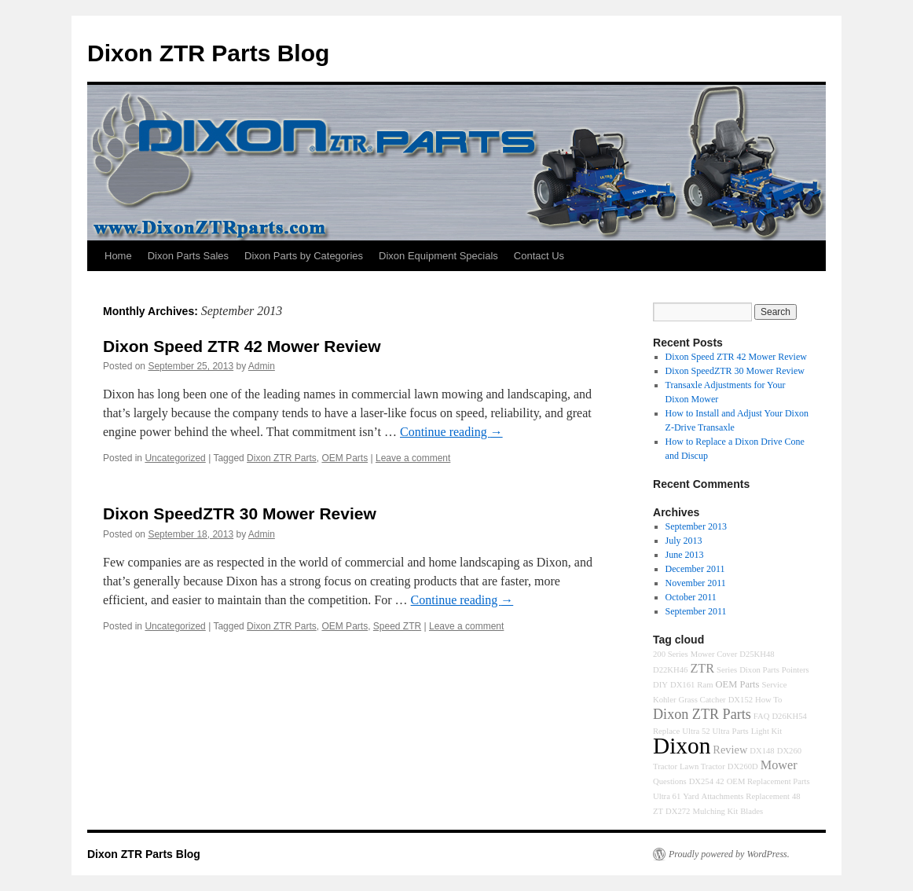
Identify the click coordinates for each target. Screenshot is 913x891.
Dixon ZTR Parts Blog (208, 53)
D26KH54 (789, 716)
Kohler (664, 699)
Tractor (665, 766)
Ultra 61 (666, 796)
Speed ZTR (397, 626)
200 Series (670, 654)
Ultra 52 (696, 731)
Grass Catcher (702, 699)
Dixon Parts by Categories (303, 256)
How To (768, 699)
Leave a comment (413, 458)
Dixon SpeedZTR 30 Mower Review (239, 513)
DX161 (682, 684)
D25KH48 (756, 654)
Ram (705, 684)
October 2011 (691, 597)
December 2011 (695, 568)
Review (730, 749)
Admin (261, 366)
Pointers (795, 670)
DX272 (678, 811)
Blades (751, 811)
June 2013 (685, 554)
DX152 (740, 699)
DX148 (762, 750)
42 (720, 781)
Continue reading (451, 431)
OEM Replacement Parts (768, 781)
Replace (666, 731)
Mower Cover (714, 654)
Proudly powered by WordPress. (729, 854)
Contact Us (539, 256)
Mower (779, 765)
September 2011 (696, 611)
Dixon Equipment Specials (438, 256)
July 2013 (684, 540)
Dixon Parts (759, 670)
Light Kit (766, 731)
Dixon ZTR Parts (282, 458)
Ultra (721, 731)
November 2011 (696, 583)
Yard (690, 796)
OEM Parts (344, 458)
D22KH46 (670, 670)
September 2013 (696, 526)
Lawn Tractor (702, 766)
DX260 (789, 750)
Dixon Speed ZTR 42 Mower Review (242, 346)
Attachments (722, 796)
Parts (740, 731)
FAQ (762, 716)
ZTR (702, 669)
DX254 (701, 781)
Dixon (681, 745)
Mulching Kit (715, 811)
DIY (660, 684)
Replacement (768, 796)
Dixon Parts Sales (188, 256)
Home (118, 256)
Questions (670, 781)
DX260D (743, 766)
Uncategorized (175, 458)
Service (773, 684)
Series (727, 670)
